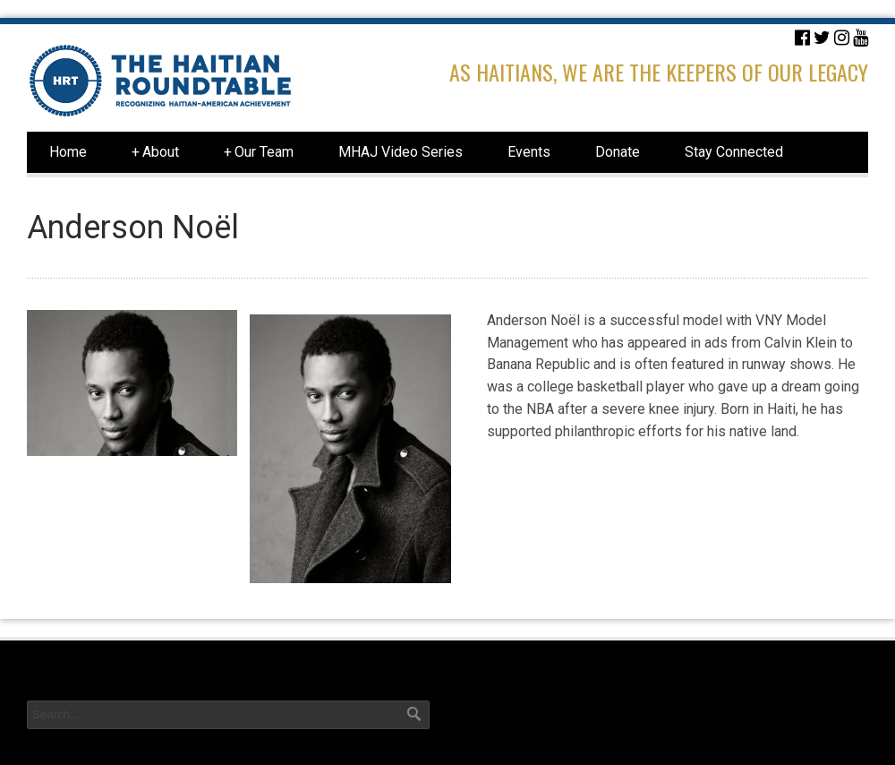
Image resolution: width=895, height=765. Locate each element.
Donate (617, 151)
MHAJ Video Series (400, 151)
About (155, 152)
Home (68, 151)
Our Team (259, 152)
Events (528, 151)
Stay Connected (734, 151)
